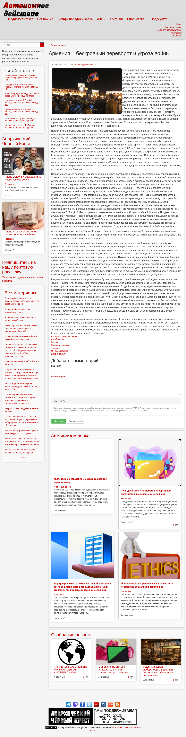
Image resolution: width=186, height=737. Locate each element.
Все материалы (20, 292)
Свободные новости (71, 634)
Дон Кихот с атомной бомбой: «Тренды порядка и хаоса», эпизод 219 (21, 102)
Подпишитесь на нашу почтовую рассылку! (19, 267)
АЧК (101, 19)
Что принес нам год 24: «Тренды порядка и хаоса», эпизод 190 (20, 126)
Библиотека (136, 19)
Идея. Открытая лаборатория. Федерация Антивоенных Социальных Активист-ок (159, 671)
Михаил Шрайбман (60, 351)
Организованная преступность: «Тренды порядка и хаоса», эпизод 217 (21, 111)
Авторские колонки (70, 435)
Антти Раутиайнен (62, 487)
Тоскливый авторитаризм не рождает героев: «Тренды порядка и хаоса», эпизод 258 (22, 301)
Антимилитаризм (59, 45)
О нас (93, 730)
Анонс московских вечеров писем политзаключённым (21, 233)
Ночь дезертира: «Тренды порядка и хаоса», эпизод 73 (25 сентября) (22, 94)
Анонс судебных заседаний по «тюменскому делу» (23, 178)
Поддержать (160, 19)
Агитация (116, 19)
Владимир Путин (59, 354)
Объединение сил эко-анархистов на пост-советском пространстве (113, 669)
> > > (23, 458)
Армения (55, 348)
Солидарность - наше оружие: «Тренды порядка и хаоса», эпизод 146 (21, 86)
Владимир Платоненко (86, 64)
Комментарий (58, 376)
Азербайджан (57, 339)
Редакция (9, 184)
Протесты (72, 336)
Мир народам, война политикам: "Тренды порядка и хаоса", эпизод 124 (21, 77)
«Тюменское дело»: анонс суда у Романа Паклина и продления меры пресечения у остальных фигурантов (22, 441)
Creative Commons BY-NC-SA (127, 727)
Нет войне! (45, 19)
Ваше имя (56, 366)
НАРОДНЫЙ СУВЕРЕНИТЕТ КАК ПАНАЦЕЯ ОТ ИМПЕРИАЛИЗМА (71, 669)
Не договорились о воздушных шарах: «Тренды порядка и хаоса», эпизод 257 (21, 386)
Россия (54, 342)
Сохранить (59, 421)
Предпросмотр (76, 421)
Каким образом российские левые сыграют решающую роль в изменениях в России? (21, 328)
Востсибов (126, 498)
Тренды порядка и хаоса (75, 19)
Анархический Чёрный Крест (16, 141)
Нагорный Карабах (60, 345)
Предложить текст (20, 19)
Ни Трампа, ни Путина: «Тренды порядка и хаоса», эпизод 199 (20, 119)
